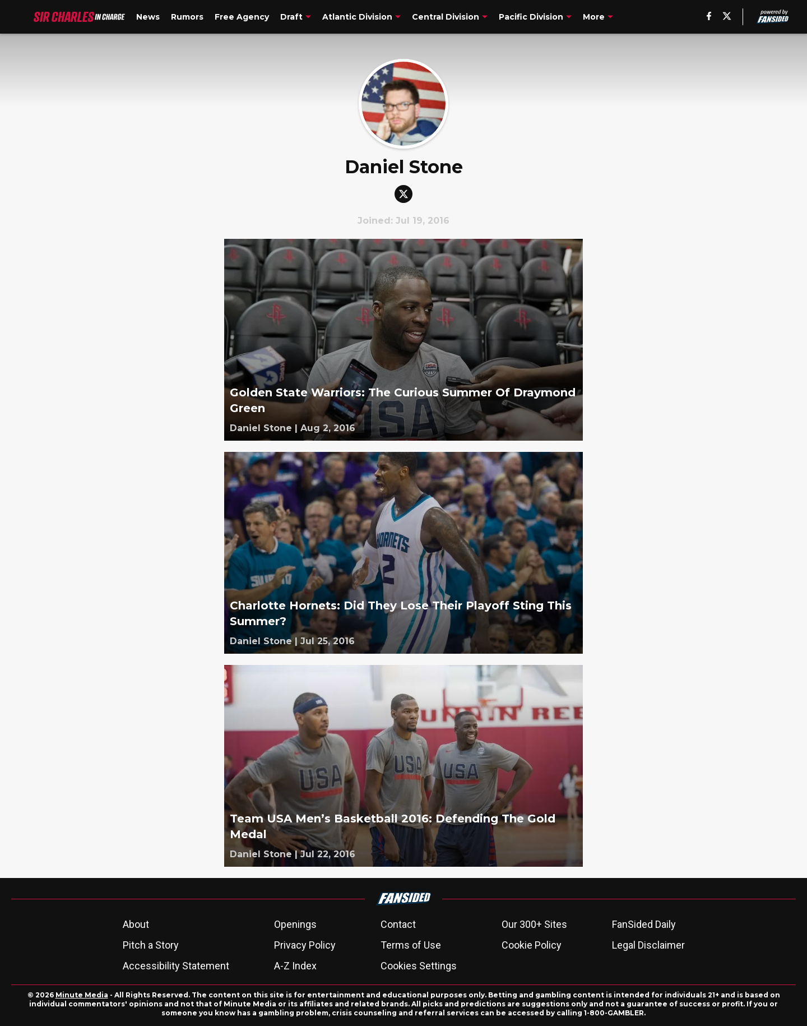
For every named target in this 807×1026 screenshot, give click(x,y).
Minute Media (81, 995)
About (136, 924)
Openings (295, 924)
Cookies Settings (419, 966)
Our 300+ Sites (534, 924)
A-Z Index (295, 966)
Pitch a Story (151, 945)
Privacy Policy (305, 945)
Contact (398, 924)
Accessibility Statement (176, 966)
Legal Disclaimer (648, 945)
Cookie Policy (532, 945)
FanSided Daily (644, 924)
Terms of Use (411, 945)
